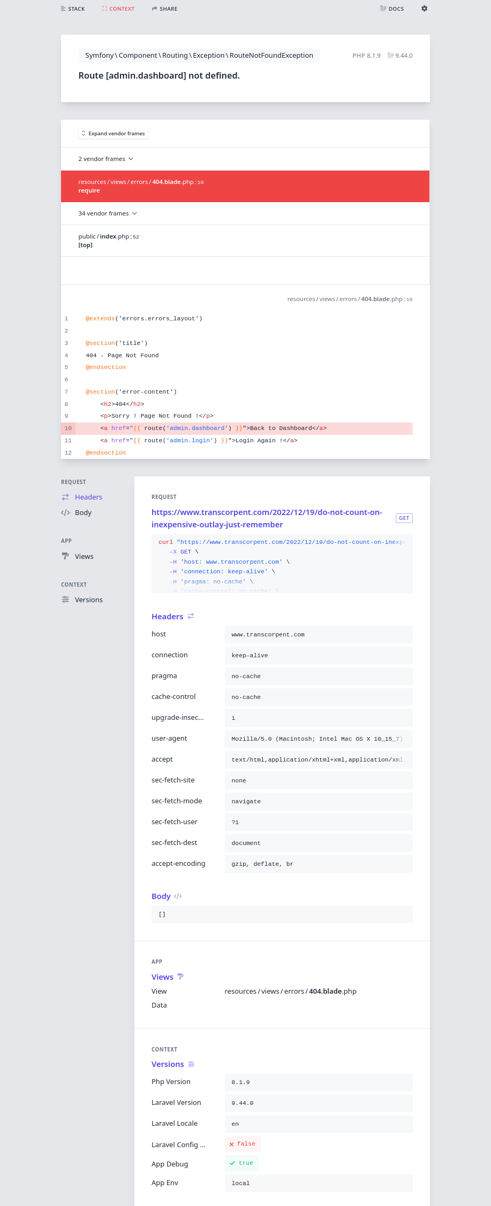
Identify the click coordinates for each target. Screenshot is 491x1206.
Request (73, 482)
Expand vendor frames (113, 133)
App (66, 540)
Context (74, 584)
